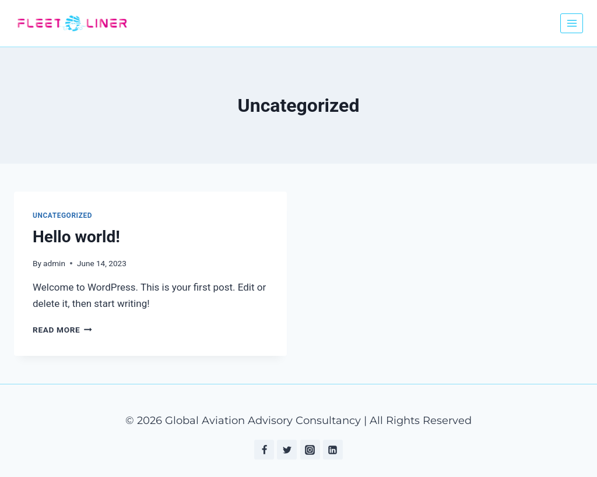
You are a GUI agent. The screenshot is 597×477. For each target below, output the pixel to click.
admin (54, 263)
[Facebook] (264, 450)
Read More (62, 329)
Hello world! (76, 236)
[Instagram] (310, 450)
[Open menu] (571, 23)
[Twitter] (287, 450)
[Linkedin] (333, 450)
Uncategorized (62, 215)
